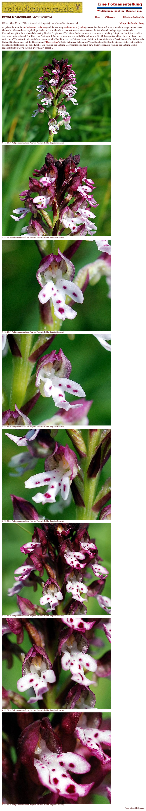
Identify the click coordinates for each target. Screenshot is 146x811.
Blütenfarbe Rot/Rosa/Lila (133, 17)
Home (97, 17)
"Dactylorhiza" (52, 42)
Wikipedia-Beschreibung (132, 23)
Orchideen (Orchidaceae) (35, 27)
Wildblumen (110, 17)
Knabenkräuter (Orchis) (74, 27)
